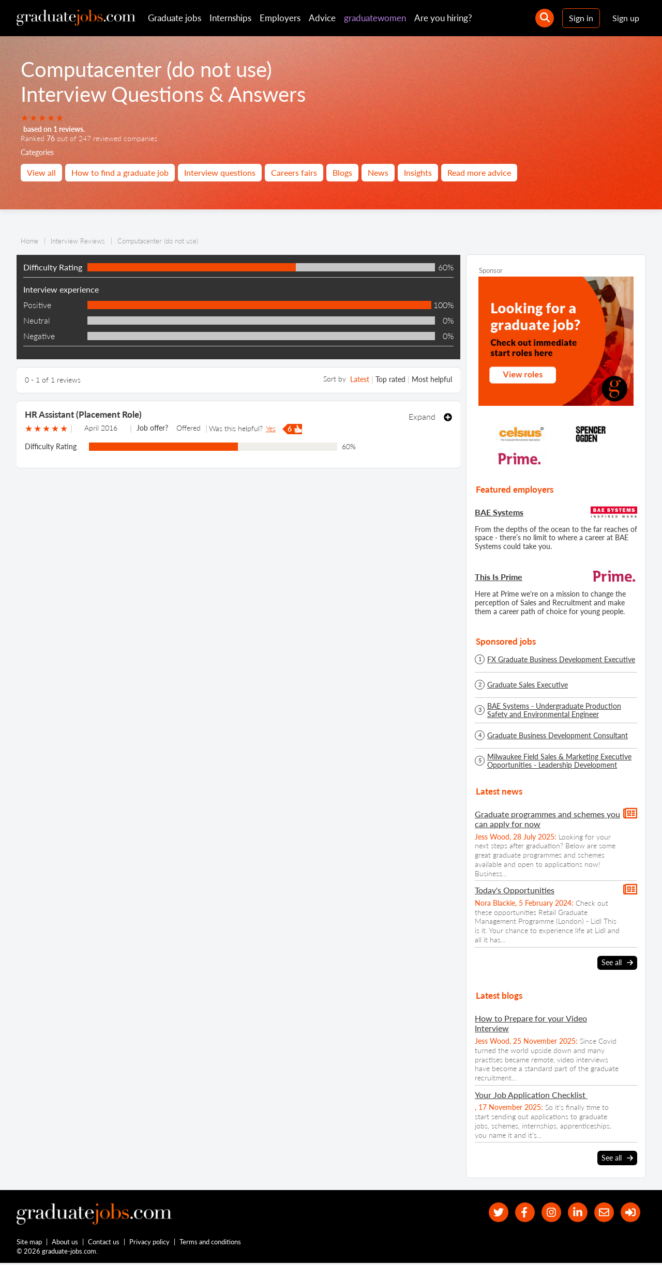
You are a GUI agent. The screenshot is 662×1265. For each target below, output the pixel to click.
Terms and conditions (211, 1243)
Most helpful (432, 379)
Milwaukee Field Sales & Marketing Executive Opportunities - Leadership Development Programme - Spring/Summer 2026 (559, 761)
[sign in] (629, 1212)
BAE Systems (499, 512)
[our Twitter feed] (490, 1212)
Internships (230, 17)
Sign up (625, 18)
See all (617, 962)
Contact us (104, 1243)
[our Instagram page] (546, 1212)
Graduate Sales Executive (527, 685)
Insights (418, 172)
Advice (322, 17)
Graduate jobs (174, 17)
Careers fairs (294, 172)
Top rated (390, 379)
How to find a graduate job (120, 172)
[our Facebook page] (518, 1212)
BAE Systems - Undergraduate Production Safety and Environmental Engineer (554, 710)
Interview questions (219, 172)
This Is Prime (498, 577)
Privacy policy (150, 1243)
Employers (280, 17)
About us (65, 1243)
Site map (29, 1243)
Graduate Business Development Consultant (557, 735)
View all (41, 172)
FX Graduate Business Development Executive (561, 660)
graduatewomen (375, 17)
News (378, 172)
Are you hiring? (443, 17)
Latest (359, 379)
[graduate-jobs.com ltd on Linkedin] (574, 1212)
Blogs (342, 172)
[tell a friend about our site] (601, 1212)
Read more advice (479, 172)
